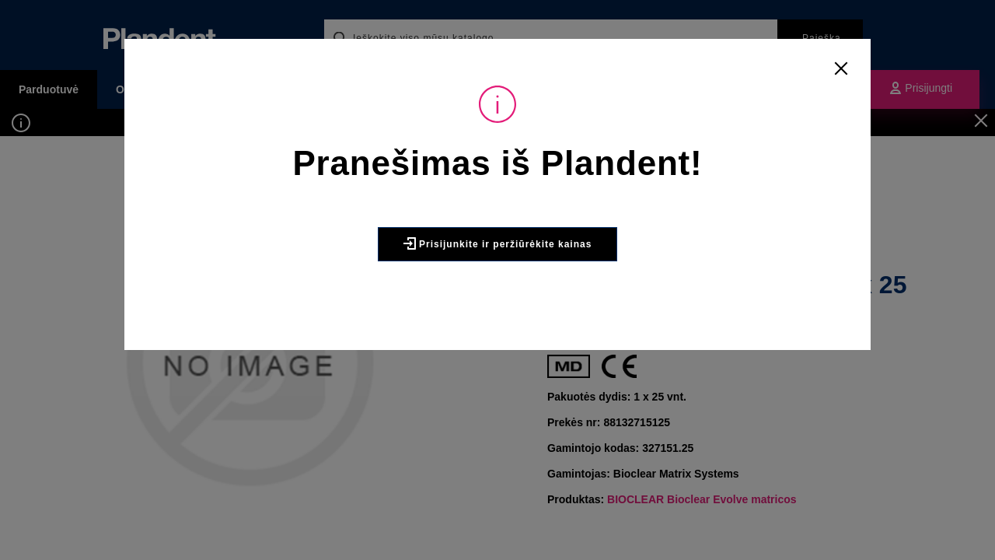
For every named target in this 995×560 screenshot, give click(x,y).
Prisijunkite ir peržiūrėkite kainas (497, 277)
